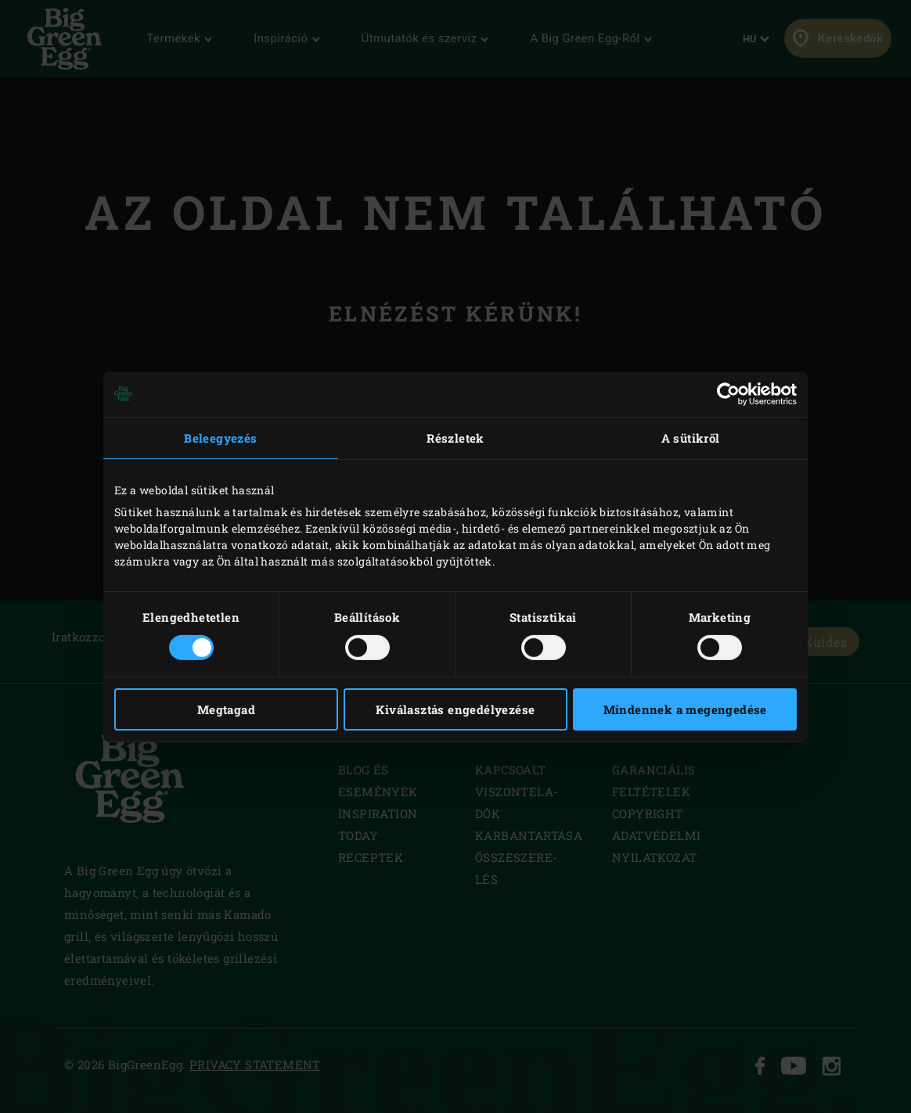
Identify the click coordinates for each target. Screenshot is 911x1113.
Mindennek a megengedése (685, 709)
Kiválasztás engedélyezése (455, 709)
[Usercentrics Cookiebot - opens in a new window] (728, 393)
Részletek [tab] (455, 437)
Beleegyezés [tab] (220, 437)
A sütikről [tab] (690, 437)
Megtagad (226, 709)
